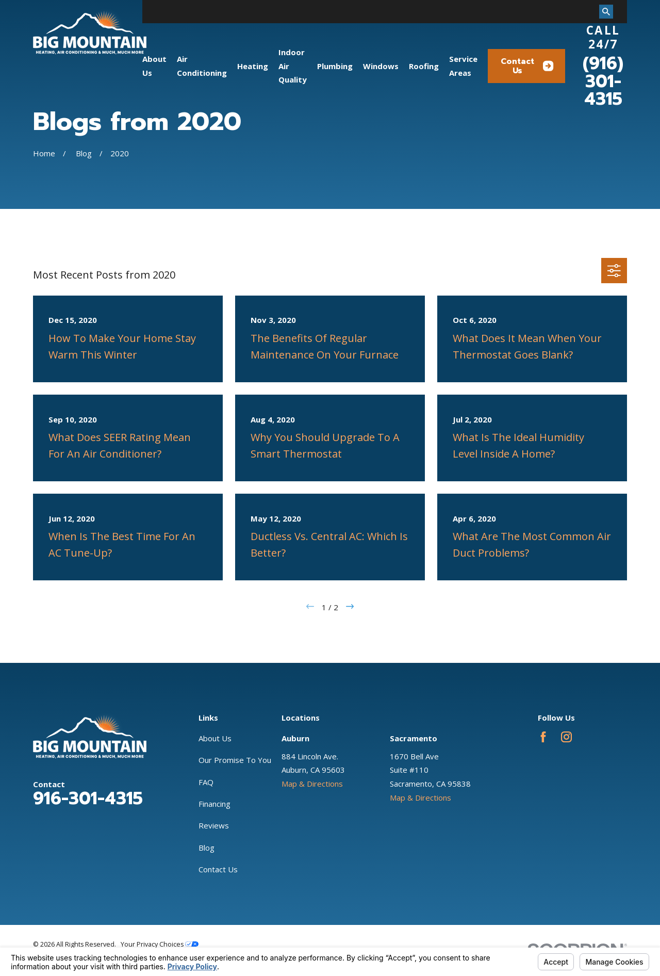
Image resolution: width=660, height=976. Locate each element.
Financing (214, 804)
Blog (206, 847)
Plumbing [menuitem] (335, 66)
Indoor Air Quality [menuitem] (292, 66)
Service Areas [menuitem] (463, 66)
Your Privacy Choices (160, 944)
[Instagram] (566, 736)
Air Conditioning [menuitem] (202, 66)
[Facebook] (543, 736)
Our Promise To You (235, 760)
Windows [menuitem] (381, 66)
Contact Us (527, 66)
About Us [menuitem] (154, 66)
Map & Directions (312, 783)
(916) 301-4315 (603, 81)
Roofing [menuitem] (424, 66)
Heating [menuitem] (252, 66)
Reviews (214, 825)
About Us (215, 738)
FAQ (206, 782)
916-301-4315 (88, 798)
